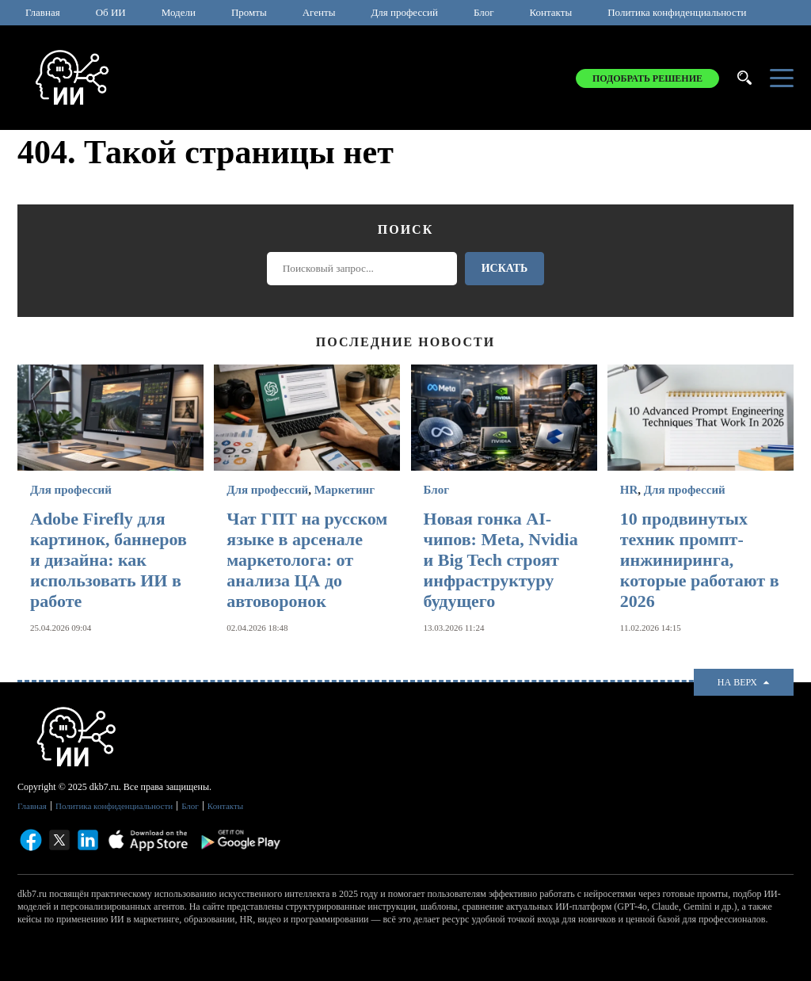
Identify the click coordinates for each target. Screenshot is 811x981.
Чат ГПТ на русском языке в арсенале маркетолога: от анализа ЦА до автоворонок (307, 560)
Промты (249, 12)
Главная (42, 12)
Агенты (319, 12)
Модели (179, 12)
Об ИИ (111, 12)
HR (629, 489)
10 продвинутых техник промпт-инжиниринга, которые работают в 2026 (699, 560)
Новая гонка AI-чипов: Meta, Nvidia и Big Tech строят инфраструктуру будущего (501, 560)
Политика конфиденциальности (676, 12)
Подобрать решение (647, 78)
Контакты (551, 12)
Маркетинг (344, 489)
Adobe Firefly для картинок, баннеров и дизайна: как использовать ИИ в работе (108, 560)
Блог (484, 12)
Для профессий (404, 12)
